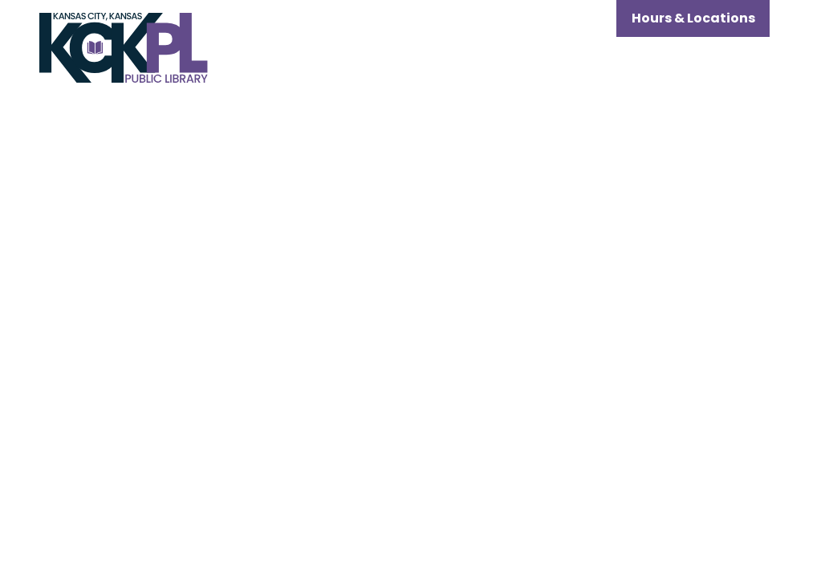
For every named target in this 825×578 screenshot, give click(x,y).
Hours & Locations (693, 18)
